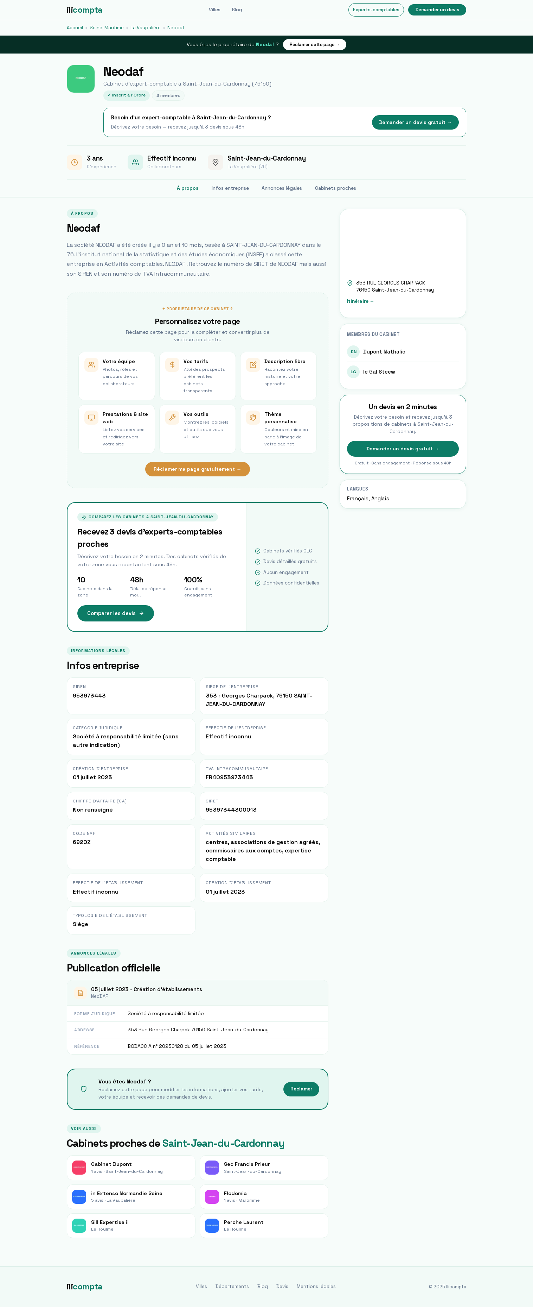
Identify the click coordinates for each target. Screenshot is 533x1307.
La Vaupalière (145, 28)
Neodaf (175, 28)
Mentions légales (316, 1286)
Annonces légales (282, 188)
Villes (214, 9)
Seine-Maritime (107, 28)
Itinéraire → (360, 301)
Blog (237, 9)
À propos (188, 188)
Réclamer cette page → (315, 45)
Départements (232, 1286)
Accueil (75, 28)
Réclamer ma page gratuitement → (197, 469)
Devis (282, 1286)
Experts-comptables (376, 10)
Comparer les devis (115, 613)
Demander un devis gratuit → (415, 122)
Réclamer (301, 1089)
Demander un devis (437, 10)
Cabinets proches (335, 188)
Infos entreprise (230, 188)
